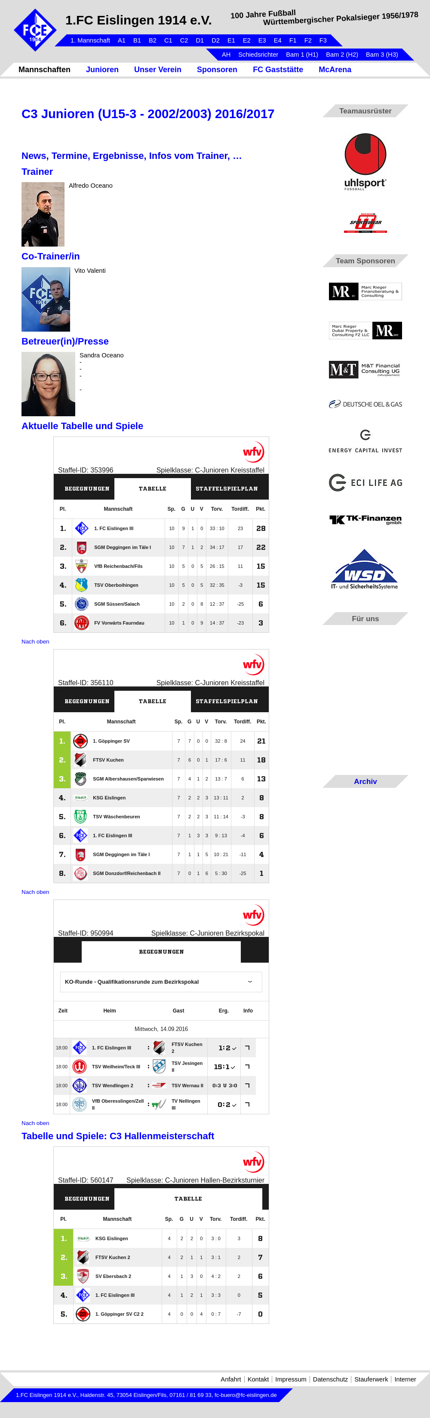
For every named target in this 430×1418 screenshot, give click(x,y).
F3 (323, 40)
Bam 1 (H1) (302, 54)
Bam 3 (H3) (382, 54)
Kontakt (258, 1379)
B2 (153, 40)
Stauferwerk (371, 1379)
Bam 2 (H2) (342, 54)
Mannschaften (44, 69)
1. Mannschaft (90, 40)
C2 (184, 40)
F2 (308, 40)
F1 (293, 40)
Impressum (290, 1379)
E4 (278, 40)
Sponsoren (217, 69)
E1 (231, 40)
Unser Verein (157, 69)
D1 (200, 40)
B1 (137, 40)
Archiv (365, 781)
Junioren (102, 69)
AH (226, 54)
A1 (122, 40)
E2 (247, 40)
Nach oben (35, 641)
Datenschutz (330, 1379)
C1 (168, 40)
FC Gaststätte (278, 69)
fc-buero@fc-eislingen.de (246, 1395)
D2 (216, 40)
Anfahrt (231, 1379)
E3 (262, 40)
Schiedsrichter (258, 54)
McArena (335, 69)
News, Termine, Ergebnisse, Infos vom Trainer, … (132, 155)
